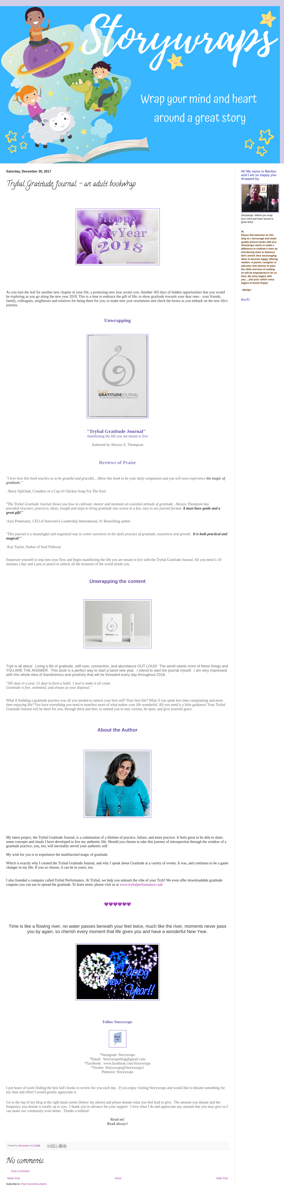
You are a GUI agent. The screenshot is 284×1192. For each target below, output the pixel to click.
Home (118, 1178)
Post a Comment (20, 1171)
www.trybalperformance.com (141, 884)
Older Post (222, 1178)
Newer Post (13, 1178)
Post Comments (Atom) (34, 1184)
